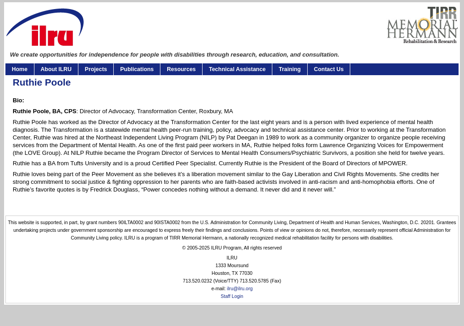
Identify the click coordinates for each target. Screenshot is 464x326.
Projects (96, 69)
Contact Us (329, 69)
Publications (137, 69)
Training (289, 69)
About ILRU (56, 69)
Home (20, 69)
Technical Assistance (237, 69)
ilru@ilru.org (240, 288)
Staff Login (232, 296)
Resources (181, 69)
